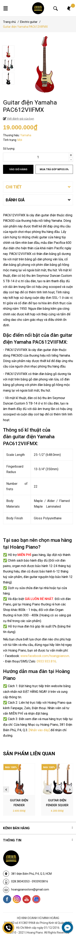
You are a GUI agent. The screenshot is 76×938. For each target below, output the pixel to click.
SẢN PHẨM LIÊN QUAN (29, 753)
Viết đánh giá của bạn (20, 118)
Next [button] (70, 789)
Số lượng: (9, 148)
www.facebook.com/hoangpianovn (44, 656)
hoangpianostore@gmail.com (30, 889)
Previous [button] (6, 789)
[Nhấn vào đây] (39, 730)
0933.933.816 (46, 661)
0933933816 (40, 881)
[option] (38, 52)
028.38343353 (20, 881)
